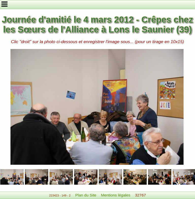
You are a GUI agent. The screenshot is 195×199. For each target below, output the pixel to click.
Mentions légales (115, 195)
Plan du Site (85, 195)
